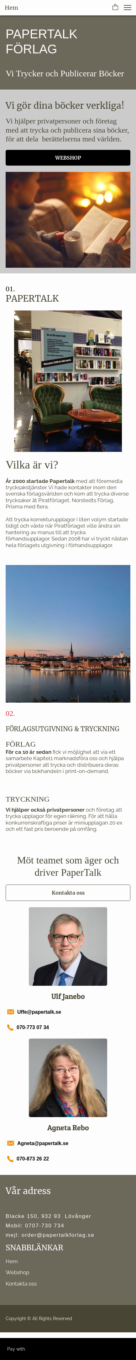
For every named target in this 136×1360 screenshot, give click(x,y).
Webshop (17, 1272)
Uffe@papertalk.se (39, 1012)
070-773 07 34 (33, 1027)
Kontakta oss (21, 1283)
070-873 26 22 (33, 1158)
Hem (12, 1261)
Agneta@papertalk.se (42, 1143)
